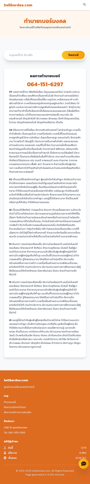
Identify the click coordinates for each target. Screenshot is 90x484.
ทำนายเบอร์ (10, 402)
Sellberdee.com (18, 5)
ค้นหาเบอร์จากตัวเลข (15, 407)
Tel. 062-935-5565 (14, 432)
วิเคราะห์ (73, 55)
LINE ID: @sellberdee (15, 427)
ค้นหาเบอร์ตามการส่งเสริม (17, 412)
